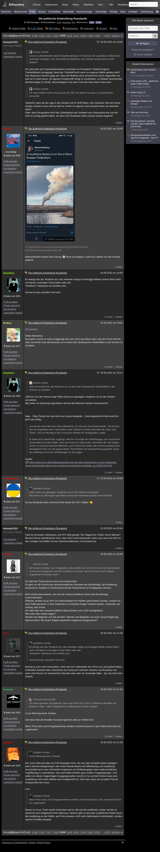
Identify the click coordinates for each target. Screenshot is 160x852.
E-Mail (98, 22)
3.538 (55, 35)
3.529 (42, 35)
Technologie (101, 11)
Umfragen (133, 11)
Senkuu (7, 323)
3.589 (90, 35)
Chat (101, 4)
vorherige (13, 35)
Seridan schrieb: (39, 52)
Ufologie (113, 11)
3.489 (35, 35)
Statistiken (88, 4)
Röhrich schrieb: (39, 564)
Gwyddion (8, 273)
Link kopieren (9, 53)
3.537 (49, 35)
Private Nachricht (11, 165)
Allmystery (16, 4)
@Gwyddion (31, 329)
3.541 (76, 35)
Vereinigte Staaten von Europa (143, 104)
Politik (32, 11)
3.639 (97, 35)
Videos (75, 4)
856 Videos (54, 28)
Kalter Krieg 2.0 (143, 94)
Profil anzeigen (10, 161)
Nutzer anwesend (143, 20)
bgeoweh (8, 742)
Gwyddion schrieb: (40, 488)
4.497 (107, 35)
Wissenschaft (20, 11)
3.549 (83, 35)
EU (73, 22)
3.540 (69, 35)
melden (118, 123)
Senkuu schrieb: (39, 383)
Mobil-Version (44, 842)
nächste (115, 35)
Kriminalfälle (54, 11)
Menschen (6, 11)
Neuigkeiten (123, 4)
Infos (114, 28)
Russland (66, 22)
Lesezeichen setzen (12, 56)
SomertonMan (11, 478)
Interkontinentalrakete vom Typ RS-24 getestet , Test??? (143, 138)
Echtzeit (37, 4)
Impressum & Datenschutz (14, 842)
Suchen (103, 28)
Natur (122, 11)
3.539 (62, 35)
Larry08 (7, 128)
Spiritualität (68, 11)
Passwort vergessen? (143, 49)
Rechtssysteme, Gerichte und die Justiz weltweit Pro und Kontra (143, 125)
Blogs (65, 4)
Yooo (6, 633)
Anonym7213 (10, 42)
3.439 (28, 35)
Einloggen (144, 43)
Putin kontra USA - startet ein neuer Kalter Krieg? (143, 84)
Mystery (42, 11)
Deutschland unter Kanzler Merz (143, 73)
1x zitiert (108, 317)
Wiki (111, 4)
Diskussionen (51, 4)
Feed (92, 22)
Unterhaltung (147, 11)
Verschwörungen (84, 11)
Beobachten (72, 28)
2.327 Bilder (37, 28)
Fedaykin (8, 689)
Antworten (88, 28)
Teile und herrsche (143, 114)
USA (59, 22)
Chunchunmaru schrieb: (42, 699)
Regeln (32, 842)
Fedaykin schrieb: (39, 752)
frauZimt (7, 554)
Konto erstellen (144, 54)
